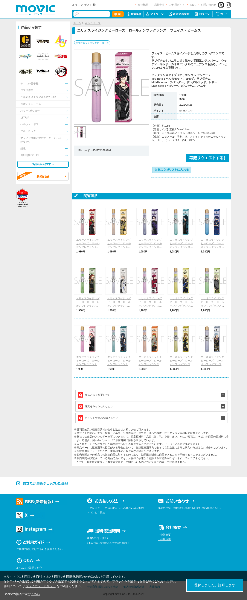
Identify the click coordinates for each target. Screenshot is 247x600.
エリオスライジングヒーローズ (92, 43)
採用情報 (159, 4)
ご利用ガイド (177, 4)
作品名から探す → (43, 164)
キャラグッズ (93, 23)
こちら (35, 594)
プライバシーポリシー (41, 586)
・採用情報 (164, 539)
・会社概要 (164, 534)
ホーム (77, 23)
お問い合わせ (208, 4)
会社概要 (143, 4)
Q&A (192, 4)
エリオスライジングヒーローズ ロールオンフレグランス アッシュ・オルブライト (212, 364)
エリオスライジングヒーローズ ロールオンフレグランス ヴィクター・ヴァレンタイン (119, 305)
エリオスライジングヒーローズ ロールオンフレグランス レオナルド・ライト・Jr (181, 305)
